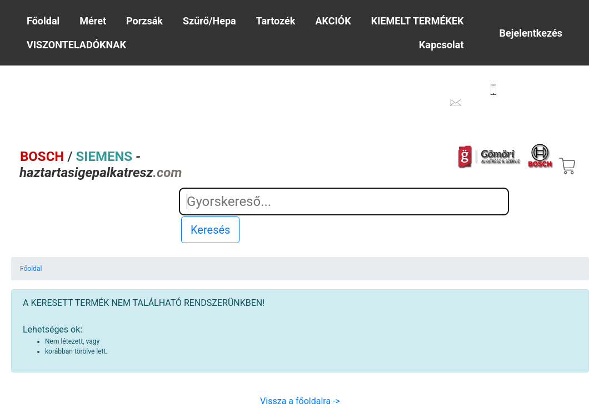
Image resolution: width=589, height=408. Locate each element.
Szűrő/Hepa (209, 21)
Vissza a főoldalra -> (300, 401)
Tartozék (276, 21)
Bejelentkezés (531, 33)
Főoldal (43, 21)
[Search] (344, 201)
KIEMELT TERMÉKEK (417, 21)
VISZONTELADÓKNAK (76, 45)
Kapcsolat (441, 45)
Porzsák (144, 21)
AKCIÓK (333, 21)
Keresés (210, 229)
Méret (92, 21)
